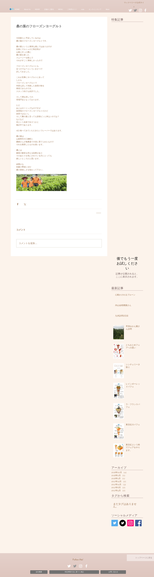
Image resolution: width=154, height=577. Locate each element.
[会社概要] (38, 572)
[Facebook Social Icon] (138, 523)
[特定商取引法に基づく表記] (74, 572)
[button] (27, 9)
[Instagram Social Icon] (130, 523)
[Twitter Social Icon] (114, 523)
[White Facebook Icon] (145, 10)
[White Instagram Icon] (140, 10)
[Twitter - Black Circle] (122, 523)
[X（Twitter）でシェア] (24, 204)
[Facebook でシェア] (17, 204)
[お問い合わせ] (113, 572)
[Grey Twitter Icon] (135, 10)
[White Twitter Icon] (130, 10)
